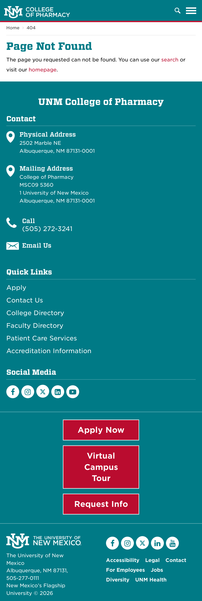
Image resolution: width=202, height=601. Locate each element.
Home (12, 27)
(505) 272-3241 (47, 229)
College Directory (35, 313)
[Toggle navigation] (191, 10)
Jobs (157, 570)
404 (31, 27)
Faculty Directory (34, 326)
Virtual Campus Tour (101, 467)
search (169, 60)
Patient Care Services (41, 338)
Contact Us (24, 300)
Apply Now (101, 430)
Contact (175, 560)
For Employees (125, 570)
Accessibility (122, 560)
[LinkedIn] (57, 391)
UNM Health (150, 580)
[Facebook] (12, 391)
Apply (16, 288)
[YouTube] (72, 391)
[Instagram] (27, 391)
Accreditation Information (49, 351)
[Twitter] (42, 391)
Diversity (117, 580)
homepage (43, 70)
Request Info (101, 504)
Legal (152, 560)
